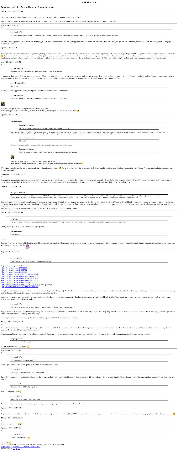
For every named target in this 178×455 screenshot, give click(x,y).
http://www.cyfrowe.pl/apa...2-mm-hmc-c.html (21, 283)
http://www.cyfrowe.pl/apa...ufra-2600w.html (20, 276)
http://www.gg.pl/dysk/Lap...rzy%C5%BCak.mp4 (20, 447)
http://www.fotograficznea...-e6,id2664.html (20, 274)
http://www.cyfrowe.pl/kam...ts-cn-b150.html (20, 285)
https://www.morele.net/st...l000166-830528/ (20, 287)
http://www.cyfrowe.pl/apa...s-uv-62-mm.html (20, 280)
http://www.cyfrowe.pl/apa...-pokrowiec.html (20, 278)
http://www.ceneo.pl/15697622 (14, 272)
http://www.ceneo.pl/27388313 (14, 268)
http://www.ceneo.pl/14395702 (14, 270)
